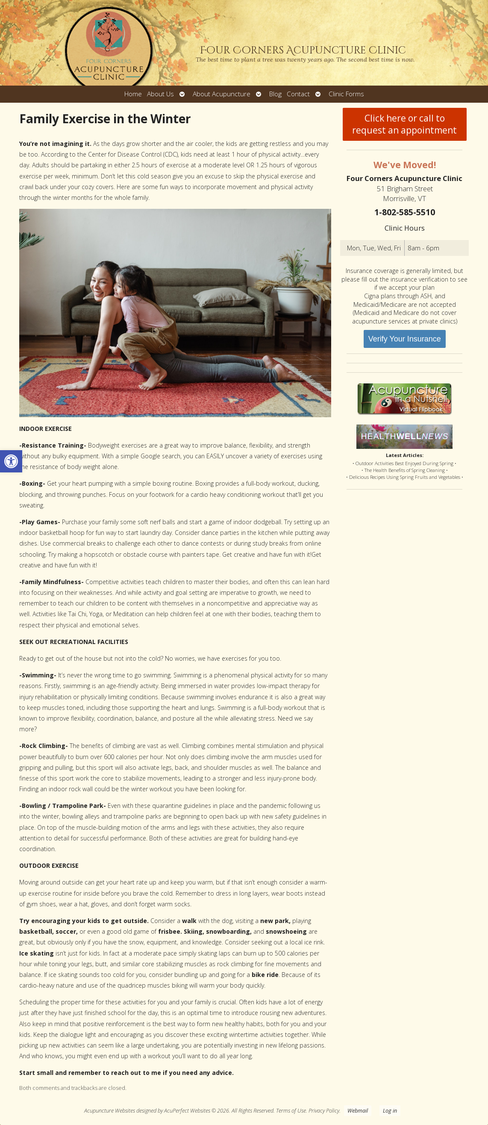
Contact (298, 93)
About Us (160, 93)
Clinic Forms (346, 93)
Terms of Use (291, 1110)
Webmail (357, 1110)
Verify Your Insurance (404, 339)
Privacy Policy (324, 1110)
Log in (390, 1110)
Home (133, 93)
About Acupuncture (221, 93)
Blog (275, 93)
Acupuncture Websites (109, 1110)
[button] (11, 461)
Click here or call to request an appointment (404, 124)
